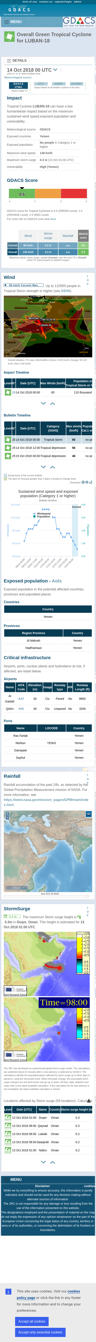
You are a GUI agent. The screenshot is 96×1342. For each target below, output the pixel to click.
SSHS (65, 291)
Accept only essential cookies (40, 1332)
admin (78, 1)
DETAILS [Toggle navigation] (16, 60)
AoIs (57, 581)
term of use (30, 1)
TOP (88, 280)
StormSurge (17, 908)
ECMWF (76, 83)
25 (14, 392)
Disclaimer (42, 1186)
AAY (21, 698)
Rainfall (68, 235)
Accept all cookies (31, 1321)
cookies (89, 1186)
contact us (46, 1)
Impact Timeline (16, 372)
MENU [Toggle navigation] (13, 22)
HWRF (59, 83)
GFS (41, 83)
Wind (28, 235)
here (53, 219)
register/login (63, 1)
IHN (21, 708)
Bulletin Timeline (17, 415)
